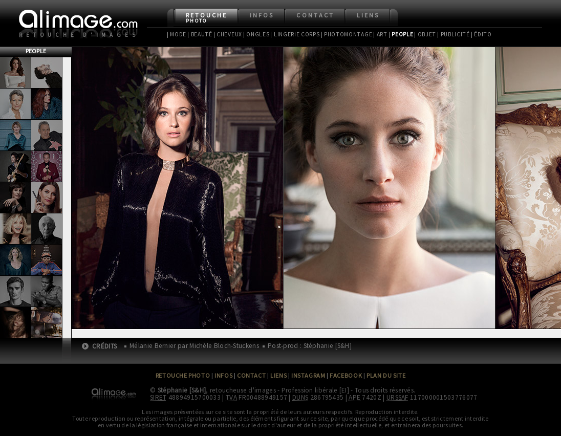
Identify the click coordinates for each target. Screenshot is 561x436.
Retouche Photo (183, 375)
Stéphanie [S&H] (182, 390)
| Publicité (453, 34)
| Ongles (256, 34)
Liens (368, 15)
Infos (262, 15)
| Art (380, 34)
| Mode (176, 34)
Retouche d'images (79, 34)
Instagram (308, 375)
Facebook (346, 375)
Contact (315, 15)
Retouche (206, 17)
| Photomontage (347, 34)
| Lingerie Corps (294, 34)
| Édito (481, 34)
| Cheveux (227, 34)
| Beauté (199, 34)
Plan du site (385, 375)
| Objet (425, 34)
